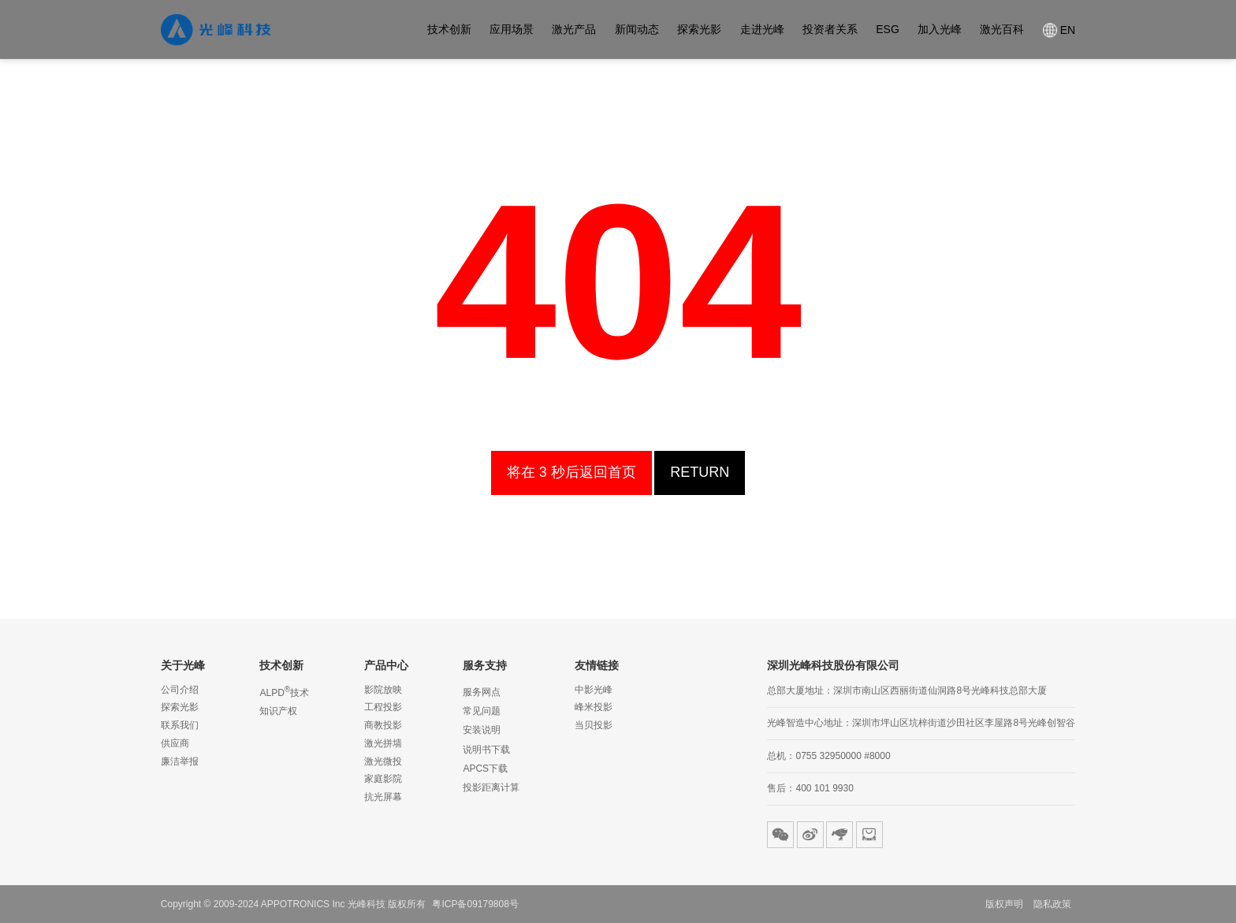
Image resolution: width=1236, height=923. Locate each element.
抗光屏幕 (383, 796)
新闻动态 (637, 30)
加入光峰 (940, 30)
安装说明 (482, 729)
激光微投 (383, 761)
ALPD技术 (284, 691)
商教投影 (383, 725)
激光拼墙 (383, 743)
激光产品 (574, 30)
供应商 (175, 743)
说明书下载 (486, 749)
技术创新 (449, 30)
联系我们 (180, 725)
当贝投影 (593, 725)
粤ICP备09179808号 (475, 904)
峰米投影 (593, 707)
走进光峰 (762, 30)
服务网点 (482, 692)
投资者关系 (830, 30)
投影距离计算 (491, 787)
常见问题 (482, 710)
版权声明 (1004, 904)
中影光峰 (593, 689)
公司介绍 (180, 689)
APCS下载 (485, 768)
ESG (887, 30)
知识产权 (278, 710)
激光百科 (1002, 30)
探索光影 (699, 30)
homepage (571, 472)
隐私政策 (1052, 904)
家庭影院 (383, 778)
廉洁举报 (180, 761)
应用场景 (512, 30)
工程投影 (383, 707)
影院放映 (383, 689)
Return (675, 472)
